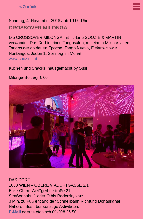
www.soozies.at (23, 59)
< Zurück (28, 7)
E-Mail (15, 212)
